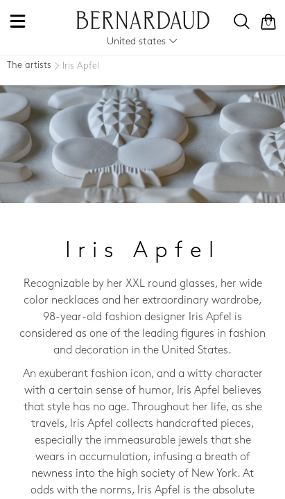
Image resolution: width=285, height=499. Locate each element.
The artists (29, 65)
